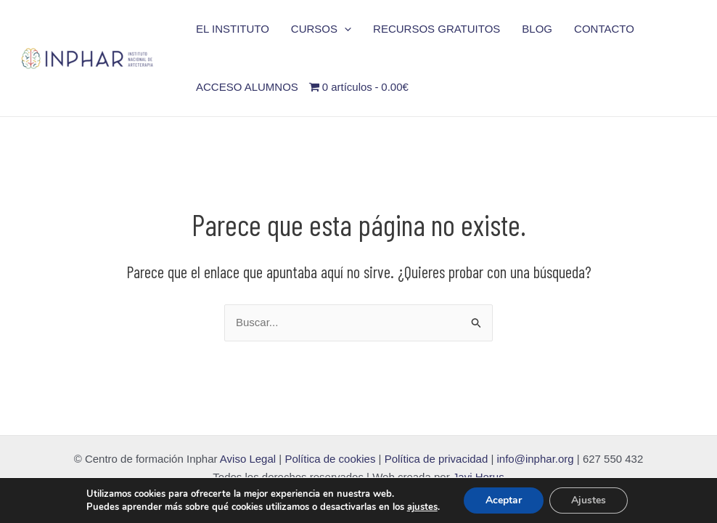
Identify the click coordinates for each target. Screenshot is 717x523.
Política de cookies (329, 459)
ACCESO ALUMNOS (247, 87)
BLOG (537, 29)
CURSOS (321, 29)
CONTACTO (604, 29)
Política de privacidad (436, 459)
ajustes (422, 507)
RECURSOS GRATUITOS (436, 29)
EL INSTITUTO (232, 29)
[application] (344, 29)
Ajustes (588, 500)
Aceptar (503, 500)
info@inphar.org (537, 459)
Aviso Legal (248, 459)
